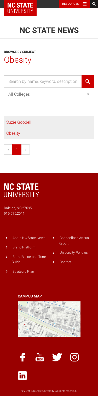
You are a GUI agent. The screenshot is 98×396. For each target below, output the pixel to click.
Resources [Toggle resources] (70, 4)
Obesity (13, 133)
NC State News (49, 30)
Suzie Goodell (18, 122)
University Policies (74, 252)
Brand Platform (24, 247)
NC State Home (23, 4)
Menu (84, 16)
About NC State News (29, 238)
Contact (66, 262)
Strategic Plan (23, 271)
